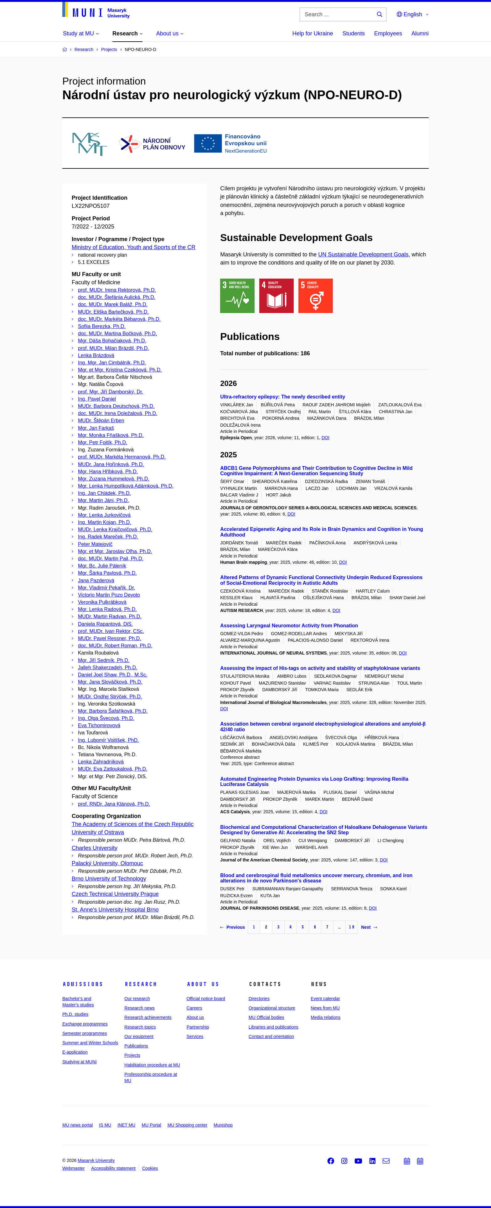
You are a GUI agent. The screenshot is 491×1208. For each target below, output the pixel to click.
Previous (232, 927)
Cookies (150, 1168)
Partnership (198, 1027)
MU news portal (77, 1125)
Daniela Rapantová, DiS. (105, 624)
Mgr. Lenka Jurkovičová (104, 515)
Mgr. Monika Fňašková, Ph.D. (111, 435)
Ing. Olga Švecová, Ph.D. (106, 718)
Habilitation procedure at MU (152, 1064)
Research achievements (147, 1017)
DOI (325, 437)
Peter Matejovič (95, 544)
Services (195, 1036)
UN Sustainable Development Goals (363, 254)
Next (369, 927)
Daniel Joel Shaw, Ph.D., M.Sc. (112, 674)
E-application (75, 1052)
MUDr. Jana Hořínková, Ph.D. (111, 464)
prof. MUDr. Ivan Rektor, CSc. (111, 631)
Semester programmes (84, 1033)
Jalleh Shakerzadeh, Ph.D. (107, 667)
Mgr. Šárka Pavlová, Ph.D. (107, 573)
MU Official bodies (266, 1017)
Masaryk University (96, 1160)
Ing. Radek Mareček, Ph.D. (108, 536)
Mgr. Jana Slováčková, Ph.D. (110, 682)
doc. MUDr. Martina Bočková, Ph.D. (117, 333)
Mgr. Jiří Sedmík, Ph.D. (103, 660)
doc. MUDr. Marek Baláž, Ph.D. (112, 304)
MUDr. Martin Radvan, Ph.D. (110, 616)
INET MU (126, 1125)
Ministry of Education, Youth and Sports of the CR (133, 247)
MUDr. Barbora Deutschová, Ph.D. (116, 406)
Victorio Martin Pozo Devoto (109, 595)
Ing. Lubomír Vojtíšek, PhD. (108, 740)
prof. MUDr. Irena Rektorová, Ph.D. (117, 290)
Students (354, 33)
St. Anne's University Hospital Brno (115, 910)
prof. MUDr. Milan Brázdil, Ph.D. (113, 348)
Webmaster (73, 1168)
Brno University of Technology (109, 879)
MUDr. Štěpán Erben (101, 420)
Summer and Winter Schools (90, 1042)
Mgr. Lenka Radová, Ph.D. (107, 609)
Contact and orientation (271, 1036)
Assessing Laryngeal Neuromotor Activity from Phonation (289, 625)
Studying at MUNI (79, 1061)
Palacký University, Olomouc (107, 863)
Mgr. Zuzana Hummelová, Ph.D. (113, 478)
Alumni (420, 33)
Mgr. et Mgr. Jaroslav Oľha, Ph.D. (115, 551)
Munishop (223, 1125)
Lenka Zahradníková (101, 761)
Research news (139, 1007)
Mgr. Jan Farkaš (96, 428)
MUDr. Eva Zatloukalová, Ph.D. (112, 769)
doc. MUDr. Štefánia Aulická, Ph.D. (116, 297)
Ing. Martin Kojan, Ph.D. (104, 522)
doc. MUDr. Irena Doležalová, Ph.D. (117, 413)
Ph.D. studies (75, 1014)
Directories (259, 998)
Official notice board (206, 998)
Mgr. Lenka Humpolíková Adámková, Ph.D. (125, 486)
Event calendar (325, 998)
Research (140, 984)
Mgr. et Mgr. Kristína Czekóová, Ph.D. (120, 370)
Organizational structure (272, 1007)
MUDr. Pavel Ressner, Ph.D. (109, 638)
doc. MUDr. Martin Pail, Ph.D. (110, 558)
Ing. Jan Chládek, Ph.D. (104, 493)
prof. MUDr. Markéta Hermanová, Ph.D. (122, 457)
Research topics (140, 1027)
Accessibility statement (113, 1168)
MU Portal (151, 1125)
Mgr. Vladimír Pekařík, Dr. (106, 587)
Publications (136, 1045)
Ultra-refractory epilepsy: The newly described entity (282, 396)
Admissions (82, 984)
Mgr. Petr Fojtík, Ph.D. (102, 442)
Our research (137, 998)
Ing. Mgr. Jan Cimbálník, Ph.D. (112, 362)
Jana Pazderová (96, 580)
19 (352, 927)
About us (203, 984)
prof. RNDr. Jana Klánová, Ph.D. (114, 804)
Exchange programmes (85, 1023)
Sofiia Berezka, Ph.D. (102, 326)
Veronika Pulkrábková (102, 602)
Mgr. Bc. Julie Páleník (102, 565)
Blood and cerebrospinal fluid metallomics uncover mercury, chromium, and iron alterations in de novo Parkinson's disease (316, 878)
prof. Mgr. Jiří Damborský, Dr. (110, 391)
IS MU (105, 1125)
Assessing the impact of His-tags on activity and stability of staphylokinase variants (320, 668)
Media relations (325, 1017)
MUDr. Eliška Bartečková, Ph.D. (113, 312)
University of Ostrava (98, 832)
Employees (388, 33)
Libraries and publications (273, 1027)
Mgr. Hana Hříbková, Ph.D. (108, 471)
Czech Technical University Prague (115, 894)
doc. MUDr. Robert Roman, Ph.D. (115, 645)
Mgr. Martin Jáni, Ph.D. (103, 500)
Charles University (94, 848)
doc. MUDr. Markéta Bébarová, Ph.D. (119, 319)
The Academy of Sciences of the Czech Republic (133, 824)
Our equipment (138, 1036)
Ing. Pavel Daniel (97, 399)
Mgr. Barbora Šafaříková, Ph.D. (112, 711)
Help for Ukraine (312, 33)
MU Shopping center (188, 1125)
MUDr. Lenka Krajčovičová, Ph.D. (115, 529)
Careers (194, 1007)
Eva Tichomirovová (99, 725)
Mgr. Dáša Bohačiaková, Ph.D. (112, 340)
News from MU (325, 1007)
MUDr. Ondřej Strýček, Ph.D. (110, 696)
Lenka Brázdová (96, 355)
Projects (132, 1055)
